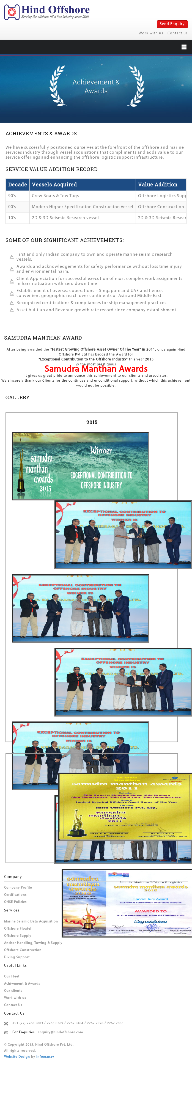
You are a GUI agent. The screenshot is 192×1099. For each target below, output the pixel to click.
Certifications (15, 895)
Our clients (13, 991)
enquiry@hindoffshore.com (60, 1032)
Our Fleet (12, 976)
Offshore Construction (23, 950)
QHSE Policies (15, 902)
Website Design (17, 1057)
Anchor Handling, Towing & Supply (33, 943)
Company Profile (18, 887)
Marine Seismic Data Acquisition (31, 921)
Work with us (151, 33)
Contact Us (13, 1005)
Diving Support (17, 957)
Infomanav (45, 1057)
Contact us (178, 33)
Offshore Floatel (17, 928)
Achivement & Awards (22, 983)
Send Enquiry (172, 24)
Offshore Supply (17, 936)
